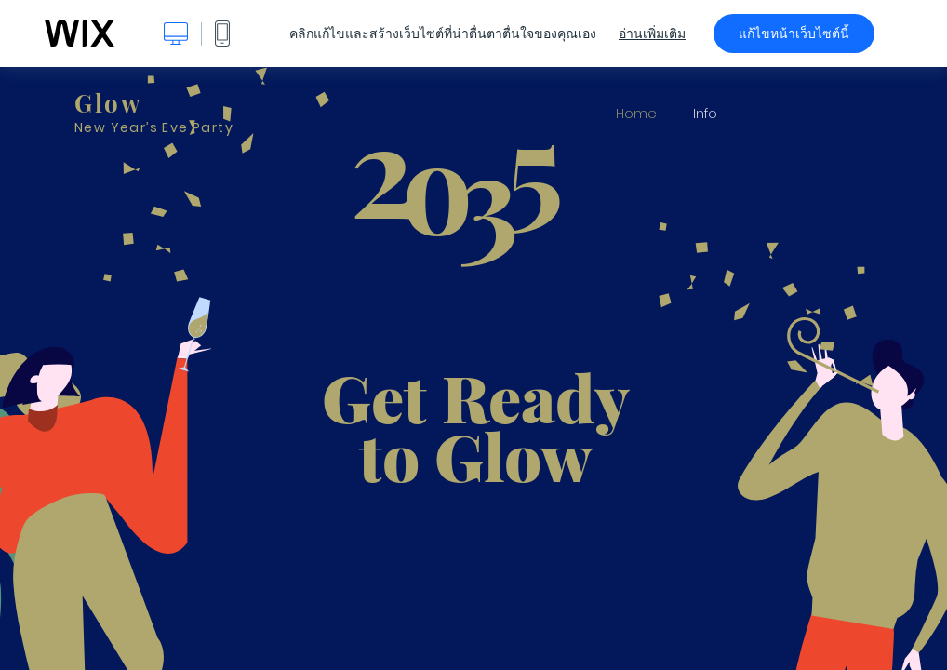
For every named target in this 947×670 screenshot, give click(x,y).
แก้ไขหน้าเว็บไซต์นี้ (794, 33)
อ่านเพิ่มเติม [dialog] (652, 33)
